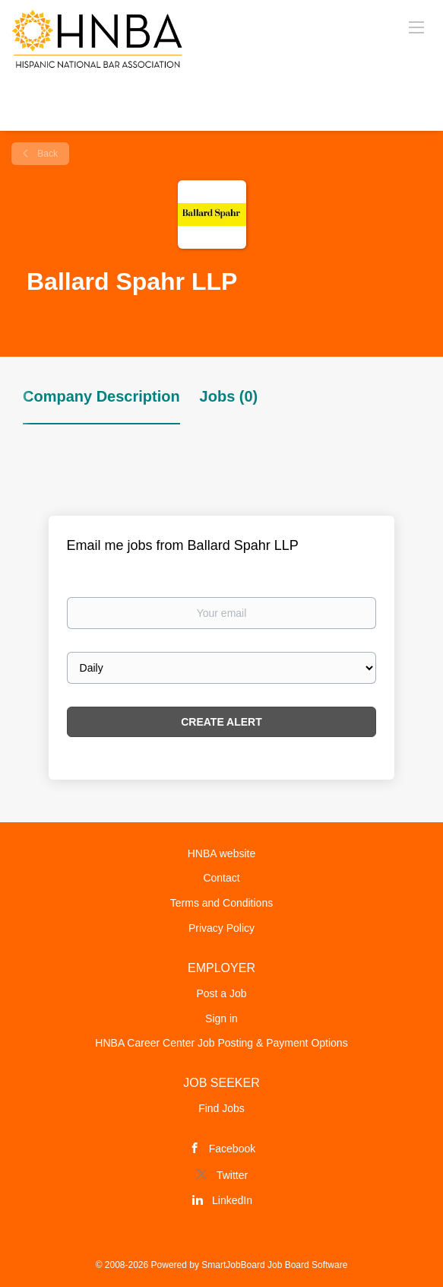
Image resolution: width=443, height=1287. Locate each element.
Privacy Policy (221, 928)
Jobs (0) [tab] (229, 396)
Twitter (232, 1175)
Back (46, 153)
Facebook (232, 1148)
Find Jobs (221, 1108)
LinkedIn (232, 1200)
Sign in (221, 1018)
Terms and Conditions (221, 903)
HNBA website (221, 853)
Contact (221, 878)
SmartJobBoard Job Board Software (274, 1265)
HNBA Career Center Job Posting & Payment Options (221, 1043)
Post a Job (221, 993)
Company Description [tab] (101, 396)
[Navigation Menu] (416, 26)
